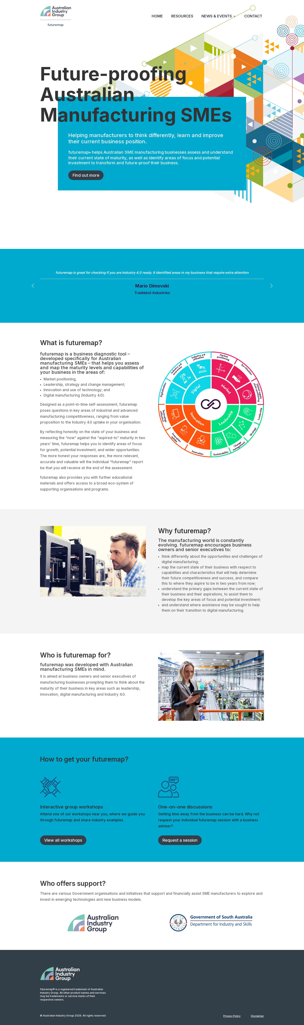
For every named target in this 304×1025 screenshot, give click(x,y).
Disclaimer (257, 1016)
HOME (157, 16)
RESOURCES (182, 16)
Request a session (180, 840)
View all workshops (63, 840)
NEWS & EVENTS (216, 16)
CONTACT (253, 16)
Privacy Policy (232, 1016)
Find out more (85, 175)
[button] (271, 286)
